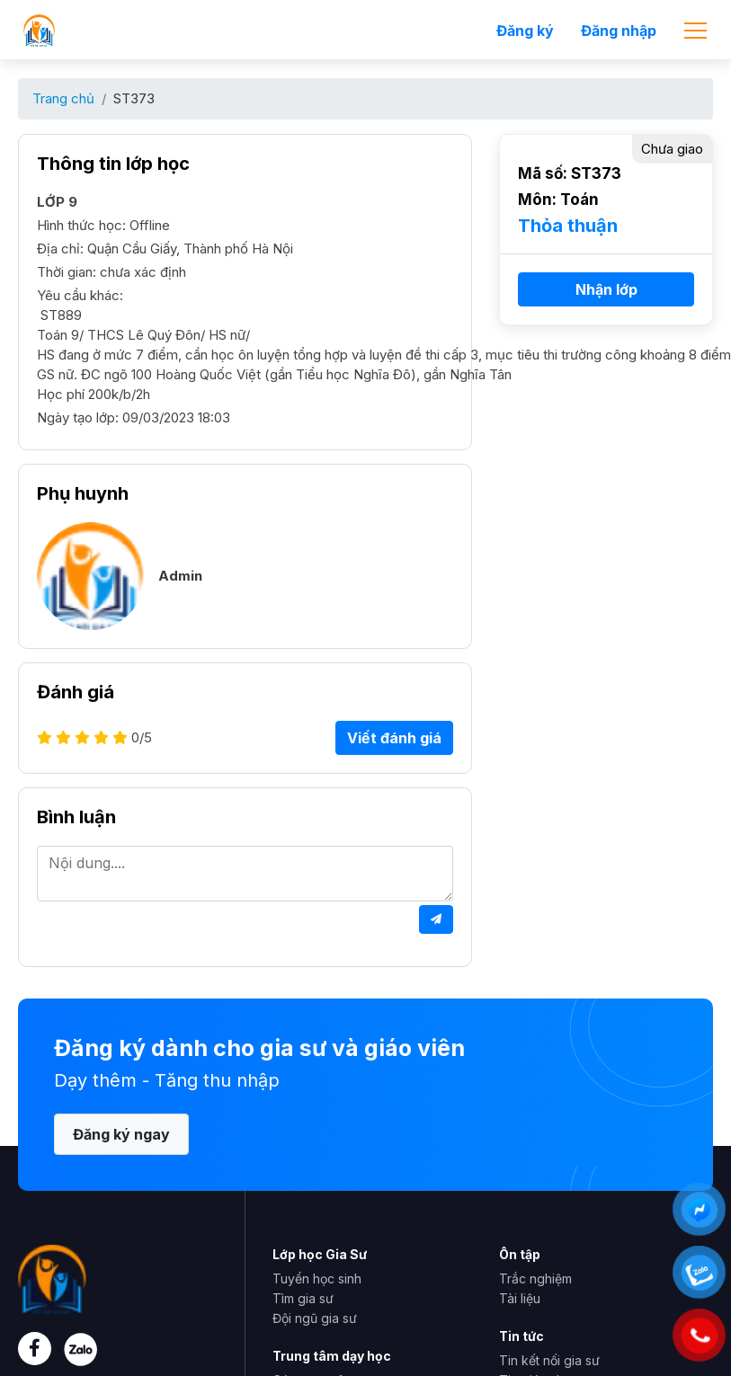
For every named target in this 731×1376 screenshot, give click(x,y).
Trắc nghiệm (535, 1278)
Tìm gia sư (303, 1298)
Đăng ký (525, 31)
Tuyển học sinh (316, 1278)
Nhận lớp (606, 289)
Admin (180, 575)
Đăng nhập (618, 31)
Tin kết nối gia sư (549, 1360)
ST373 (134, 98)
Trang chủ (63, 98)
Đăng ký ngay (121, 1134)
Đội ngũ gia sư (314, 1318)
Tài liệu (519, 1298)
